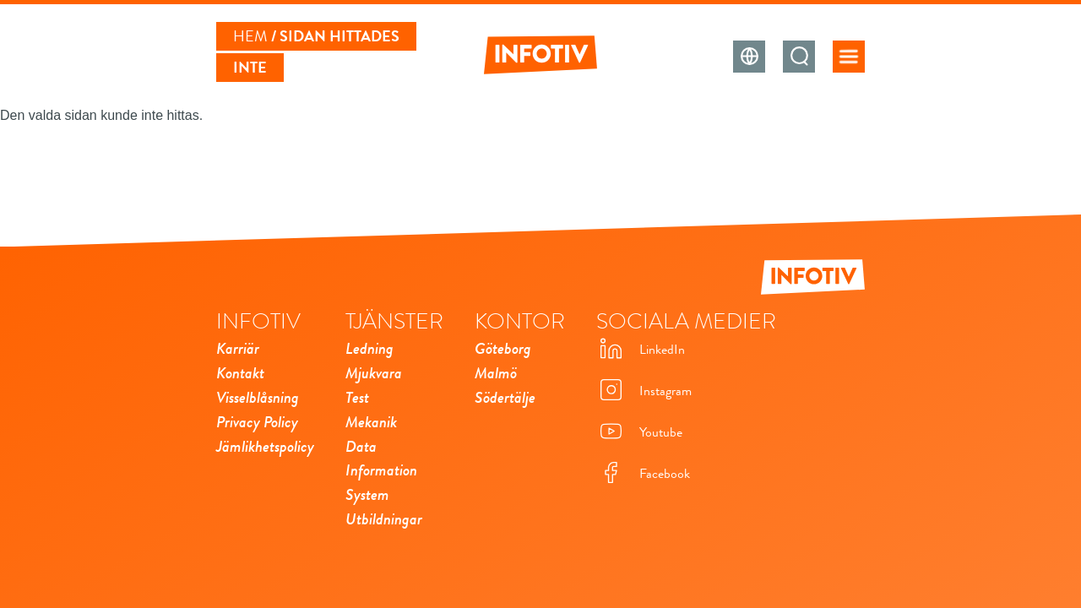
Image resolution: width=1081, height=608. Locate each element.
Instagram (644, 391)
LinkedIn (640, 350)
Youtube (639, 433)
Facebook (643, 474)
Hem (250, 36)
